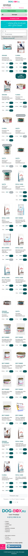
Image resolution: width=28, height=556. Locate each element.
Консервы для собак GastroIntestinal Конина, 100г (21, 366)
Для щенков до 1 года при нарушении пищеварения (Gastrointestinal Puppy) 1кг (21, 281)
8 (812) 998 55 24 (14, 517)
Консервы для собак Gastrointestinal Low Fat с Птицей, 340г (7, 340)
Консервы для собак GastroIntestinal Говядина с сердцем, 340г (7, 366)
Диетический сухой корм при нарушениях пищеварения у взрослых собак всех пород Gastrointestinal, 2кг (7, 252)
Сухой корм (8, 525)
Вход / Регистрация (6, 7)
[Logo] (14, 1)
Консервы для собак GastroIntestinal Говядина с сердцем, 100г (21, 340)
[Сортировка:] (15, 34)
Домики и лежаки (10, 528)
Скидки (7, 523)
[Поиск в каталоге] (12, 10)
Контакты (21, 7)
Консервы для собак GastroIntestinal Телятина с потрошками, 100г (7, 392)
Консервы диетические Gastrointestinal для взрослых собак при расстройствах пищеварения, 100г (7, 316)
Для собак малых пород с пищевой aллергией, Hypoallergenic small (7, 280)
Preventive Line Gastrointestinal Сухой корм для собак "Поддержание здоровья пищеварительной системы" (21, 60)
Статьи (7, 537)
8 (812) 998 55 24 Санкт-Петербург (7, 5)
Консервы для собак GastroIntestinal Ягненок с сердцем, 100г (7, 418)
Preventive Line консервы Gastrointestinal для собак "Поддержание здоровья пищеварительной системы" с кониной (21, 99)
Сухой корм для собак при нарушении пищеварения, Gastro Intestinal (21, 444)
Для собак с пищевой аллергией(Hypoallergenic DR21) (22, 477)
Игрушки (7, 530)
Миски (7, 526)
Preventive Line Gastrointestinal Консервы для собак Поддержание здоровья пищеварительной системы (7, 60)
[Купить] (11, 63)
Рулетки (7, 531)
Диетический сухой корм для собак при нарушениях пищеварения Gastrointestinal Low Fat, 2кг (21, 222)
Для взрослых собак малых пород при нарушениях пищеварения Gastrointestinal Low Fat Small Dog (21, 252)
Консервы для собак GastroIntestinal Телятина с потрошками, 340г (21, 392)
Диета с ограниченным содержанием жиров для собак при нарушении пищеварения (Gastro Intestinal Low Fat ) (7, 222)
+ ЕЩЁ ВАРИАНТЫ (21, 76)
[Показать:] (15, 31)
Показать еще (14, 495)
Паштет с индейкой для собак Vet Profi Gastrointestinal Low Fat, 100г (21, 418)
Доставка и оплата (10, 535)
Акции (7, 521)
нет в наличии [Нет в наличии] (25, 107)
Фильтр (3, 547)
